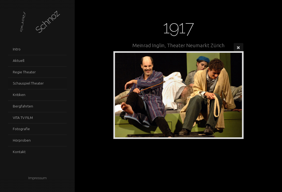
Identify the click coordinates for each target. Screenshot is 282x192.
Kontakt (19, 152)
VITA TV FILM (23, 117)
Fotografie (21, 129)
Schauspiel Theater (28, 83)
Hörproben (22, 140)
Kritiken (19, 95)
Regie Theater (24, 72)
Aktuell (18, 60)
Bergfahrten (23, 106)
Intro (17, 49)
